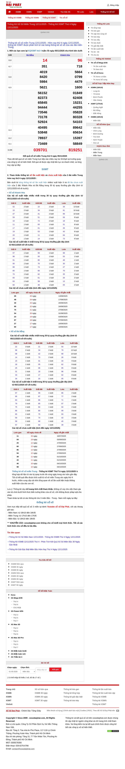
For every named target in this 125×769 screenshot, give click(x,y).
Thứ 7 (15, 621)
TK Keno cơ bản (99, 77)
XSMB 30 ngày (17, 567)
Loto (91, 12)
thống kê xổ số (45, 502)
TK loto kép (95, 37)
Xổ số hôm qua (41, 689)
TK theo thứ (98, 69)
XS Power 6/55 (17, 611)
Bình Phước (98, 97)
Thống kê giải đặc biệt (73, 697)
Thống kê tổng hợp (72, 693)
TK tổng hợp (96, 28)
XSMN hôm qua (17, 573)
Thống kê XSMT (49, 18)
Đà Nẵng (30, 55)
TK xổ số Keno (97, 73)
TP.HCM (96, 94)
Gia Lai (96, 143)
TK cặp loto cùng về (99, 34)
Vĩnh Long (97, 131)
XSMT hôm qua (17, 582)
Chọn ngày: (12, 667)
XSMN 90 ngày (17, 579)
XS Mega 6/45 (16, 598)
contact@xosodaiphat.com (23, 749)
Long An (96, 91)
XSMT (39, 12)
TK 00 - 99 (95, 52)
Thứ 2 (15, 628)
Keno (13, 595)
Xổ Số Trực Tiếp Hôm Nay (103, 83)
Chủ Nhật (17, 608)
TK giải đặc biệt (97, 46)
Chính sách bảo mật (71, 711)
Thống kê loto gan (71, 689)
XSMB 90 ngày (17, 570)
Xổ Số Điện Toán (45, 591)
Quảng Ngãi (98, 107)
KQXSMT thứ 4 (35, 51)
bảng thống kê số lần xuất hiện (33, 182)
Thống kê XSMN (32, 18)
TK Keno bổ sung (100, 80)
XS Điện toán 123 (18, 654)
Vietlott (51, 12)
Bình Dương (98, 134)
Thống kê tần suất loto (102, 689)
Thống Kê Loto (103, 24)
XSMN (29, 12)
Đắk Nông (97, 113)
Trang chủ (10, 689)
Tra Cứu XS (65, 12)
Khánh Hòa (65, 55)
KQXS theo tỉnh (103, 146)
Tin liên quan (13, 532)
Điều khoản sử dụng (54, 711)
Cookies (83, 711)
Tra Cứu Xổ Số (45, 560)
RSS (89, 711)
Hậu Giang (97, 100)
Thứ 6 (15, 604)
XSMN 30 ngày (17, 576)
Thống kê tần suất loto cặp (103, 693)
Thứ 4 (15, 601)
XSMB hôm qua (17, 564)
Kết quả (55, 669)
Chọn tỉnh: (25, 667)
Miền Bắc (97, 120)
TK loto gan (95, 31)
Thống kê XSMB (15, 18)
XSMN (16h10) (97, 87)
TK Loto (80, 12)
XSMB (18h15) (97, 117)
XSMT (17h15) (97, 104)
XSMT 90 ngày (17, 585)
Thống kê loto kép (71, 700)
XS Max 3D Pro (17, 638)
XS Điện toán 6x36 (19, 651)
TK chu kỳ (95, 55)
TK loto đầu (95, 40)
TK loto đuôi (95, 43)
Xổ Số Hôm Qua (103, 124)
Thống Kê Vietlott (103, 59)
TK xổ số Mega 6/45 (99, 63)
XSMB (18, 12)
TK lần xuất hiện (97, 49)
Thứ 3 (15, 615)
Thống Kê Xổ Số (107, 12)
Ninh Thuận (98, 140)
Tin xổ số (63, 18)
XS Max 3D (15, 624)
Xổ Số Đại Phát (13, 711)
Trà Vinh (96, 137)
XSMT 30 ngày (41, 700)
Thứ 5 (15, 618)
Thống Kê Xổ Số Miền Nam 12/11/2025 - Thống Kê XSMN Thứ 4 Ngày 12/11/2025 (44, 537)
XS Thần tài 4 (16, 657)
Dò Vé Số (45, 663)
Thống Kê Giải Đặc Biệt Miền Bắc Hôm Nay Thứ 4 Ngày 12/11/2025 (38, 549)
